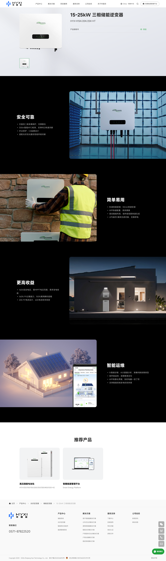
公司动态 (88, 4)
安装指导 (110, 522)
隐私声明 (154, 558)
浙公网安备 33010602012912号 (79, 558)
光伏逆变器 (61, 522)
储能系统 (61, 518)
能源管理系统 (62, 530)
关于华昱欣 (102, 4)
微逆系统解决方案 (89, 541)
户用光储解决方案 (89, 537)
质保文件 (110, 534)
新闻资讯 (135, 518)
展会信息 (135, 522)
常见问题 (110, 526)
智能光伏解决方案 (89, 530)
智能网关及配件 (63, 526)
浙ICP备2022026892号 (57, 558)
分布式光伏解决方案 (89, 522)
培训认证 (110, 530)
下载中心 (110, 518)
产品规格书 (74, 29)
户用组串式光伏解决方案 (91, 534)
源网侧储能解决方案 (89, 526)
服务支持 (76, 4)
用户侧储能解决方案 (89, 518)
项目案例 (63, 4)
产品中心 (38, 4)
